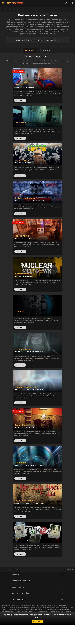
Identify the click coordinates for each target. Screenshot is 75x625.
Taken (17, 538)
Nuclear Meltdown (23, 274)
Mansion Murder (22, 236)
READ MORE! (20, 138)
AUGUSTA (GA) (19, 125)
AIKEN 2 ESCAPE (28, 276)
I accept (37, 621)
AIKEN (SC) (17, 276)
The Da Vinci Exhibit (23, 501)
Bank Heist (19, 311)
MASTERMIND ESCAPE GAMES (35, 314)
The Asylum (20, 122)
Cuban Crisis (20, 425)
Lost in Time (20, 463)
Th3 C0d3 (19, 85)
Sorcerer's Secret (22, 349)
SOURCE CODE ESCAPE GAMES (35, 125)
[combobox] (72, 3)
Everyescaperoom (7, 9)
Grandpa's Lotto (22, 160)
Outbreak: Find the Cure (25, 387)
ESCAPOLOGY (30, 87)
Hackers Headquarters (25, 198)
